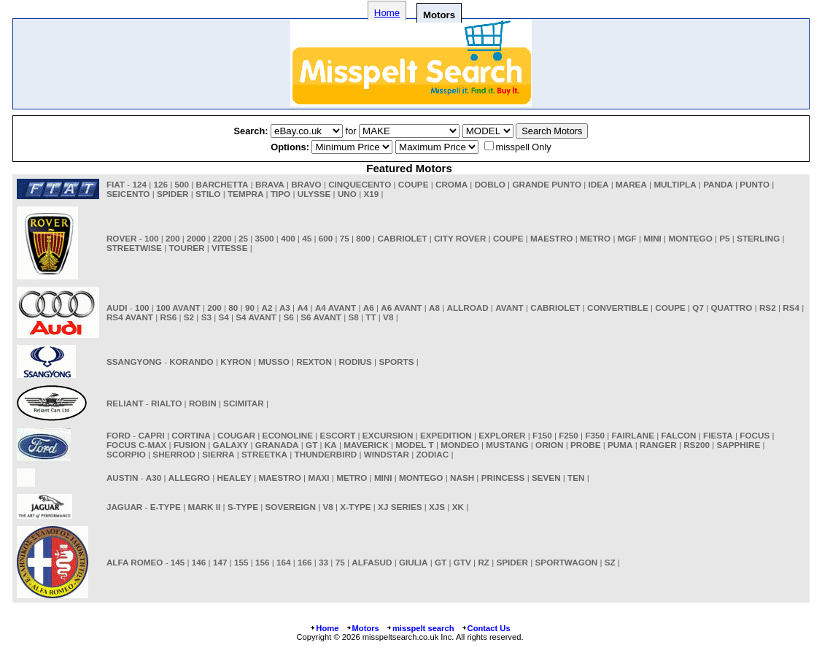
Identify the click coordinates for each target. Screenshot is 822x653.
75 (344, 238)
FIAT (115, 184)
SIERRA (218, 454)
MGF (627, 238)
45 (306, 238)
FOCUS (754, 435)
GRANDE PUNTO (546, 184)
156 (262, 562)
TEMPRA (245, 193)
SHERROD (173, 454)
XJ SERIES (400, 506)
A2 (266, 307)
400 (288, 238)
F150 (542, 435)
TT (370, 317)
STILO (207, 193)
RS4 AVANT (129, 317)
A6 (368, 307)
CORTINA (190, 435)
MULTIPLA (675, 184)
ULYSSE (314, 193)
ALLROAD (467, 307)
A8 (434, 307)
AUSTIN (122, 477)
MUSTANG (507, 444)
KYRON (235, 361)
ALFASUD (372, 562)
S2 (189, 317)
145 (178, 562)
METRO (595, 238)
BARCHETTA (222, 184)
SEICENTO (128, 193)
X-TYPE (355, 506)
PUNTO (754, 184)
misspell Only (523, 147)
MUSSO (274, 361)
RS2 (767, 307)
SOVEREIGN (291, 506)
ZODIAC (432, 454)
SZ (610, 562)
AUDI (117, 307)
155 (241, 562)
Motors (362, 628)
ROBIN (203, 403)
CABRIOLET (402, 238)
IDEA (599, 184)
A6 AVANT (401, 307)
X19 (371, 193)
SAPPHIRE (738, 444)
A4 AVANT (335, 307)
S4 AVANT (256, 317)
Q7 (698, 307)
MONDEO (460, 444)
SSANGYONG (134, 361)
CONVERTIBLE (617, 307)
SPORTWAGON (566, 562)
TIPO (280, 193)
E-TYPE (165, 506)
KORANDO (191, 361)
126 (160, 184)
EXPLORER (501, 435)
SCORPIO (126, 454)
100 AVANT (178, 307)
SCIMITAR (243, 403)
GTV (462, 562)
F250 (568, 435)
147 (220, 562)
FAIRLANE (633, 435)
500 (182, 184)
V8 (388, 317)
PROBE (585, 444)
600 (326, 238)
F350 (595, 435)
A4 (302, 307)
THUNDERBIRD (326, 454)
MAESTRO (551, 238)
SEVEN (546, 477)
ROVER (121, 238)
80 (233, 307)
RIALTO (166, 403)
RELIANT (125, 403)
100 (151, 238)
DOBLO (490, 184)
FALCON (679, 435)
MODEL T (414, 444)
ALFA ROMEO (134, 562)
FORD (118, 435)
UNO (347, 193)
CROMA (451, 184)
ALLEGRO (189, 477)
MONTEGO (690, 238)
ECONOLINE (288, 435)
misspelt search (420, 628)
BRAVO (306, 184)
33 (323, 562)
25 (243, 238)
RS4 (791, 307)
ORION (549, 444)
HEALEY (234, 477)
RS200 (696, 444)
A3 (284, 307)
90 (250, 307)
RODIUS (354, 361)
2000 (196, 238)
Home (387, 12)
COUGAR (236, 435)
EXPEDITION (446, 435)
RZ (483, 562)
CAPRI (151, 435)
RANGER (658, 444)
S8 (353, 317)
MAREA (631, 184)
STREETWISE (134, 247)
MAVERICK (366, 444)
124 (139, 184)
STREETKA (264, 454)
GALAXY (231, 444)
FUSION (190, 444)
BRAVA (269, 184)
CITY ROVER (460, 238)
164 (283, 562)
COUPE (413, 184)
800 (363, 238)
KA (331, 444)
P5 (724, 238)
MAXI (318, 477)
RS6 (168, 317)
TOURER (186, 247)
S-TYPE (243, 506)
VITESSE (229, 247)
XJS (437, 506)
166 (305, 562)
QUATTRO (731, 307)
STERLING (758, 238)
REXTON (314, 361)
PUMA (620, 444)
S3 (206, 317)
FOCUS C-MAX (136, 444)
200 (173, 238)
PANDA (718, 184)
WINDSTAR (386, 454)
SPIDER (173, 193)
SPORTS (396, 361)
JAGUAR (124, 506)
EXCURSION (388, 435)
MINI (652, 238)
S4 (223, 317)
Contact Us (486, 628)
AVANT (509, 307)
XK (458, 506)
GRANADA (277, 444)
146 (199, 562)
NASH (462, 477)
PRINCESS (503, 477)
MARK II (203, 506)
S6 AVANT (321, 317)
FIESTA (718, 435)
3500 (264, 238)
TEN (575, 477)
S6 (288, 317)
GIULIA (413, 562)
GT (311, 444)
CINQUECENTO (359, 184)
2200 (222, 238)
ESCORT (338, 435)
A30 (153, 477)
